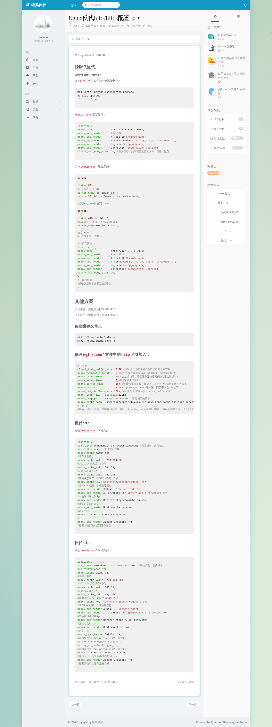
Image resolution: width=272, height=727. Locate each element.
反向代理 (213, 172)
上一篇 (75, 704)
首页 (76, 39)
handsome (241, 722)
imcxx (76, 25)
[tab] (215, 16)
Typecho (216, 722)
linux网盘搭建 (226, 46)
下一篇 (193, 704)
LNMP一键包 (92, 75)
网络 (149, 25)
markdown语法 (227, 35)
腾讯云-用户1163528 (101, 309)
